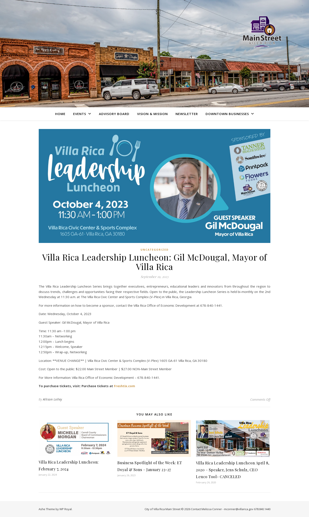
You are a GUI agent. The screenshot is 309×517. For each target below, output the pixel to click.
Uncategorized (155, 250)
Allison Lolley (52, 399)
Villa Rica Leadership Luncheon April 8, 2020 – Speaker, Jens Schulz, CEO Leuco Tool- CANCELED (233, 469)
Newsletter (187, 114)
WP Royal (65, 509)
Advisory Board (114, 114)
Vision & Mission (152, 114)
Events (79, 114)
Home (60, 114)
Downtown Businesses (227, 114)
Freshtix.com (124, 386)
